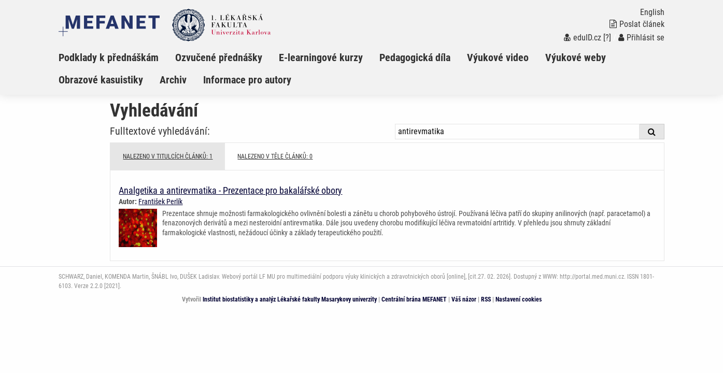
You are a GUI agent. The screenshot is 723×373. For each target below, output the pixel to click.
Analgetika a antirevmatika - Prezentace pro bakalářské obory (230, 190)
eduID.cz (582, 37)
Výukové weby (575, 57)
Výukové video (498, 57)
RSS (486, 299)
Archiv (173, 80)
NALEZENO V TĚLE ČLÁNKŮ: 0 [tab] (275, 156)
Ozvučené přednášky (218, 57)
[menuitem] (117, 57)
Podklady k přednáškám (109, 57)
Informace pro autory (247, 80)
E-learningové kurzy (321, 57)
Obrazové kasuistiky (101, 80)
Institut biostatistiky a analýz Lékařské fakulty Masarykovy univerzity (290, 299)
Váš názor (463, 299)
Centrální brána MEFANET (414, 299)
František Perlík (160, 201)
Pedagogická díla (414, 57)
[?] (607, 37)
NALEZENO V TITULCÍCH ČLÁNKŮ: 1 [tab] (167, 156)
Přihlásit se (641, 37)
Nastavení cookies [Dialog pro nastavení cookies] (518, 299)
